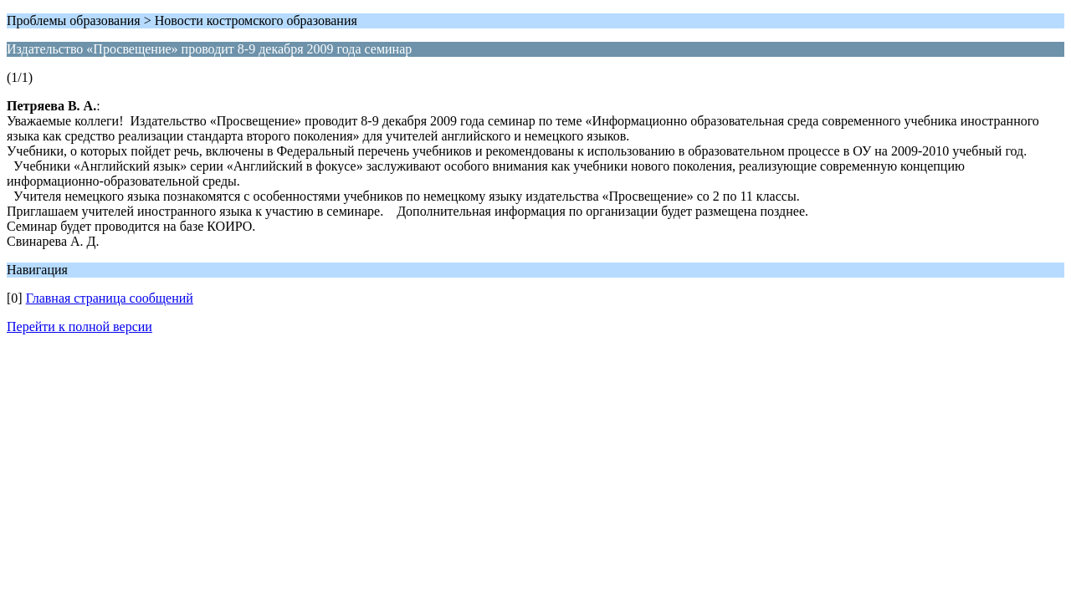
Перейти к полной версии (79, 326)
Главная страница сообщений (109, 298)
